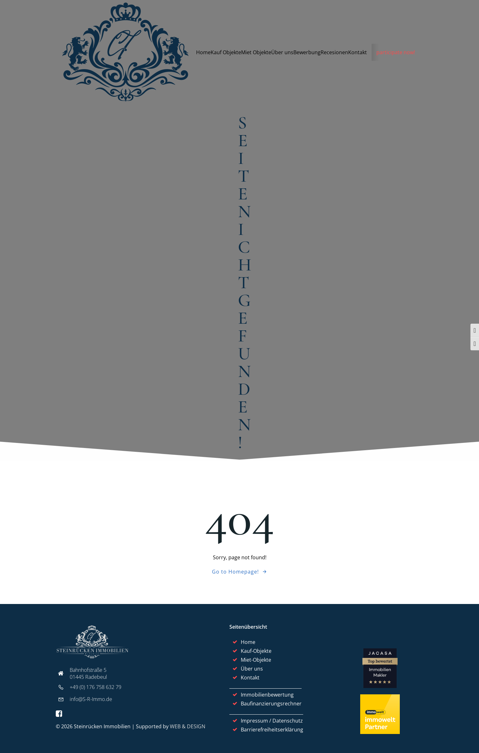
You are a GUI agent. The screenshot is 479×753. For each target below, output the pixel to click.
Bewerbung (307, 52)
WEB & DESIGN (187, 726)
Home (203, 52)
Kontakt (357, 52)
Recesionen (334, 52)
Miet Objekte (256, 52)
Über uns (282, 52)
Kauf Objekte (226, 52)
